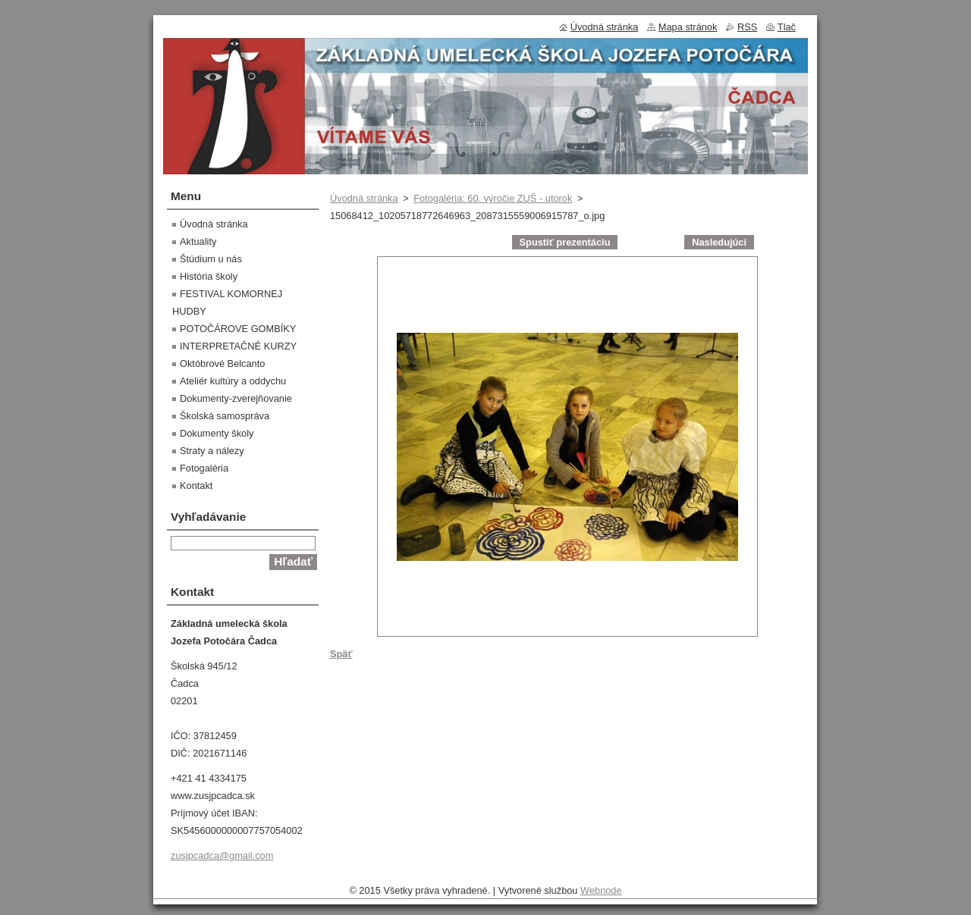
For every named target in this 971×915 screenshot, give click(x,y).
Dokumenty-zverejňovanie (236, 398)
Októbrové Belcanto (222, 363)
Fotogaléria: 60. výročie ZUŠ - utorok (492, 198)
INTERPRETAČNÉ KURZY (238, 346)
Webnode (601, 890)
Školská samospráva (224, 415)
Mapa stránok (688, 27)
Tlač (787, 27)
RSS (747, 27)
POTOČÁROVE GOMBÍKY (238, 328)
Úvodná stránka (364, 198)
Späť (341, 654)
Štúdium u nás (211, 259)
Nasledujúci (719, 242)
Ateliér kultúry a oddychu (233, 381)
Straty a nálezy (212, 450)
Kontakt (196, 485)
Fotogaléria (204, 468)
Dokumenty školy (216, 433)
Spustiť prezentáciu (565, 242)
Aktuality (198, 241)
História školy (208, 276)
